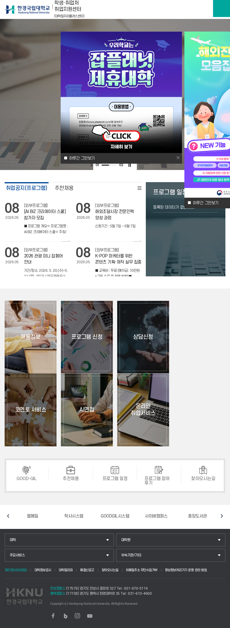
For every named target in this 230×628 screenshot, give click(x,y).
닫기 (178, 157)
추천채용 (64, 188)
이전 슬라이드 (8, 515)
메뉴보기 (221, 8)
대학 (13, 540)
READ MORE (139, 188)
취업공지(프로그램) (26, 188)
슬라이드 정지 (129, 165)
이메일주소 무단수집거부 (141, 570)
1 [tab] (105, 165)
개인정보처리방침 (16, 570)
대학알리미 (66, 570)
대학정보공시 (42, 570)
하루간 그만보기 (206, 203)
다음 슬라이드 (221, 515)
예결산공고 (87, 570)
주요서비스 (17, 555)
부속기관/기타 (131, 555)
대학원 (126, 540)
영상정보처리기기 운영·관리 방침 (186, 570)
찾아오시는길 (110, 570)
